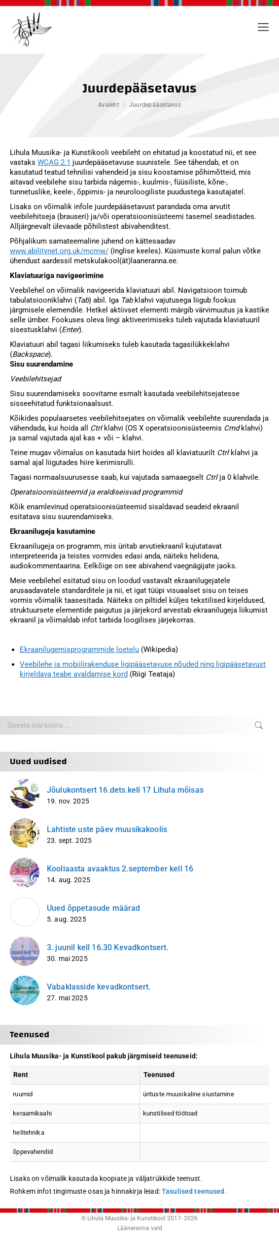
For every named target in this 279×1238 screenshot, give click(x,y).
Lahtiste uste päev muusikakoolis (107, 829)
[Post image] (24, 793)
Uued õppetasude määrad (93, 908)
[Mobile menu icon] (263, 27)
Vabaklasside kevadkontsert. (98, 986)
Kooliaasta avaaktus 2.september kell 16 (120, 868)
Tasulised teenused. (194, 1191)
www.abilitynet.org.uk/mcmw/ (59, 251)
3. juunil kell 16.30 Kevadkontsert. (108, 947)
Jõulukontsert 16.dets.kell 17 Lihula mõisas (125, 790)
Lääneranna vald (139, 1228)
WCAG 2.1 (53, 162)
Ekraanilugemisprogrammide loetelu (79, 649)
